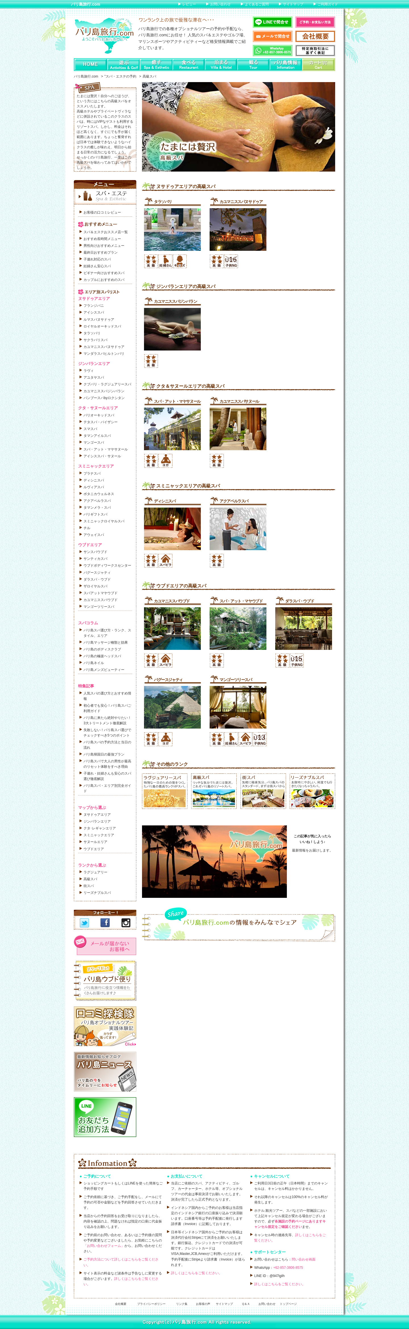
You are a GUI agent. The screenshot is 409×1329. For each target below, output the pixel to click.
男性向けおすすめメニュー (104, 246)
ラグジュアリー (95, 872)
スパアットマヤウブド (101, 593)
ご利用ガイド (328, 4)
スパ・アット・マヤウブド (241, 601)
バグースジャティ (168, 679)
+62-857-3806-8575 (288, 1268)
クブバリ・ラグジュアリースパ (107, 384)
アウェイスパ (94, 535)
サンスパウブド (95, 552)
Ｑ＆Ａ (246, 1303)
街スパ (89, 886)
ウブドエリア (94, 849)
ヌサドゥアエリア (97, 815)
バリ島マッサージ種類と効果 (106, 642)
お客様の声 (203, 1303)
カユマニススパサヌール (239, 401)
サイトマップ (293, 4)
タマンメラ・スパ (97, 508)
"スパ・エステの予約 (120, 76)
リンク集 (181, 1303)
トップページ (288, 1303)
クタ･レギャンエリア (100, 828)
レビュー (189, 4)
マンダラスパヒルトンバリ (104, 354)
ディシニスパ (165, 501)
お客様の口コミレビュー (102, 212)
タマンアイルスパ (97, 436)
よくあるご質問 (257, 4)
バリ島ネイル (94, 663)
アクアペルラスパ (234, 501)
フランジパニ (94, 306)
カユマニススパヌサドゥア (241, 201)
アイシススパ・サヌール (102, 456)
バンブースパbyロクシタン (104, 398)
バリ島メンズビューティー (104, 670)
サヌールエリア (95, 842)
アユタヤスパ (94, 377)
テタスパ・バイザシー (101, 422)
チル (87, 528)
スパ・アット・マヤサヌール (177, 401)
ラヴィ (89, 371)
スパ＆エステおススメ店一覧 (106, 232)
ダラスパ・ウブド (299, 601)
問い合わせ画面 (304, 1259)
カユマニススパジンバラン (175, 301)
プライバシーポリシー (151, 1303)
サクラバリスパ (95, 340)
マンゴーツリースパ (236, 679)
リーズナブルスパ (97, 893)
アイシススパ (94, 312)
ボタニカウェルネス (99, 494)
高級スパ (90, 879)
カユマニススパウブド (172, 601)
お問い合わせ (220, 4)
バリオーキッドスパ (99, 415)
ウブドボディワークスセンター (107, 566)
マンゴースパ (94, 443)
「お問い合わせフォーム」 (104, 1246)
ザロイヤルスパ (95, 586)
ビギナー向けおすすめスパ (104, 273)
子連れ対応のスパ (97, 259)
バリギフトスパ (95, 514)
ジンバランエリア (97, 821)
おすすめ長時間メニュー (102, 239)
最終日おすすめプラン (101, 252)
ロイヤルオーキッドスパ (102, 326)
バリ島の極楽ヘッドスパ (102, 656)
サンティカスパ (95, 559)
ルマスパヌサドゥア (99, 320)
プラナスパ (92, 473)
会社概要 (120, 1303)
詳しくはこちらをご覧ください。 (196, 1273)
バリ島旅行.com (85, 4)
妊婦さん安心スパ (97, 266)
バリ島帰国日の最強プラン (104, 754)
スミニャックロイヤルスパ (104, 521)
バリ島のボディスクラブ (102, 649)
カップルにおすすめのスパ (104, 280)
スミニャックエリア (99, 835)
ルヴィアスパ (94, 487)
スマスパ (90, 429)
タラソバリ (163, 201)
